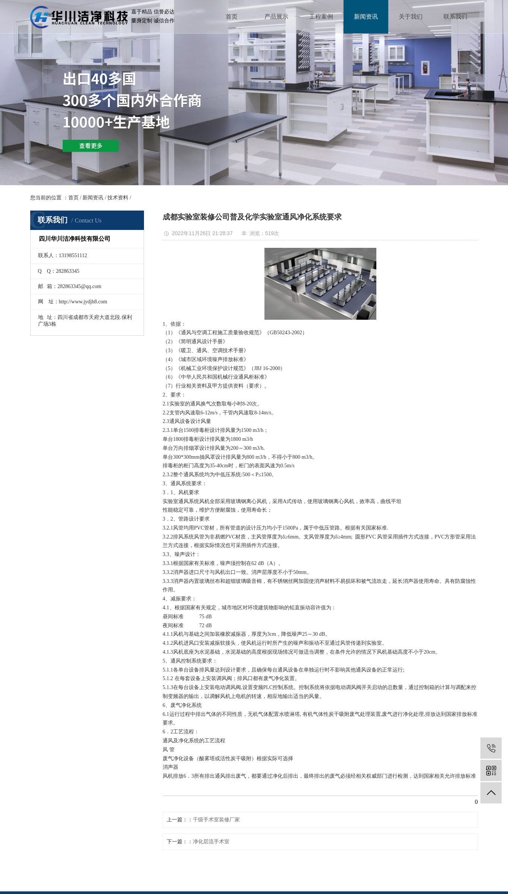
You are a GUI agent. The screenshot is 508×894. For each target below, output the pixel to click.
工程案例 (321, 16)
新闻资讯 (366, 16)
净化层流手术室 (211, 841)
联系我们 (455, 16)
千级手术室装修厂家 (216, 819)
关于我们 (411, 16)
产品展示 (276, 16)
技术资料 (117, 197)
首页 (232, 16)
